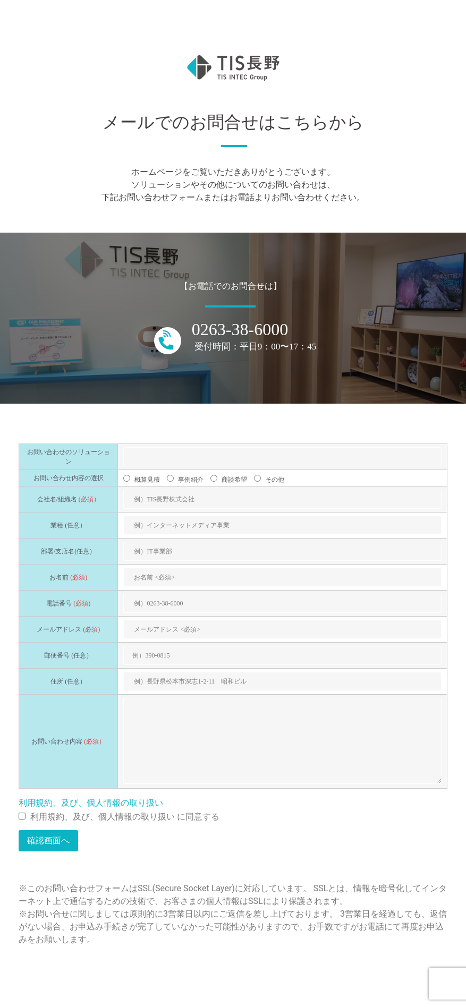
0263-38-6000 (240, 329)
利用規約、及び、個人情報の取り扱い (91, 802)
